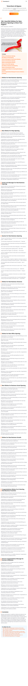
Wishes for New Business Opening (8, 56)
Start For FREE (14, 13)
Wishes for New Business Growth (8, 67)
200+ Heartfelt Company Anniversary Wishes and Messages (14, 631)
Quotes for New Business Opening (8, 60)
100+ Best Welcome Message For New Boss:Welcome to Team (14, 632)
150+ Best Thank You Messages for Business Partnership (13, 628)
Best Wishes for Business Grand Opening (10, 65)
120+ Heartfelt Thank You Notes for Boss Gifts (11, 633)
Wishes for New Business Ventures (8, 62)
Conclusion (4, 73)
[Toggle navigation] (27, 1)
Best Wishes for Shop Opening (8, 57)
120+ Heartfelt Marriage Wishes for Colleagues (11, 636)
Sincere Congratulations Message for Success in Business (13, 71)
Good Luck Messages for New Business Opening (11, 59)
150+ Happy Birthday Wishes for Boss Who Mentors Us (13, 634)
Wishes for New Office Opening (8, 64)
